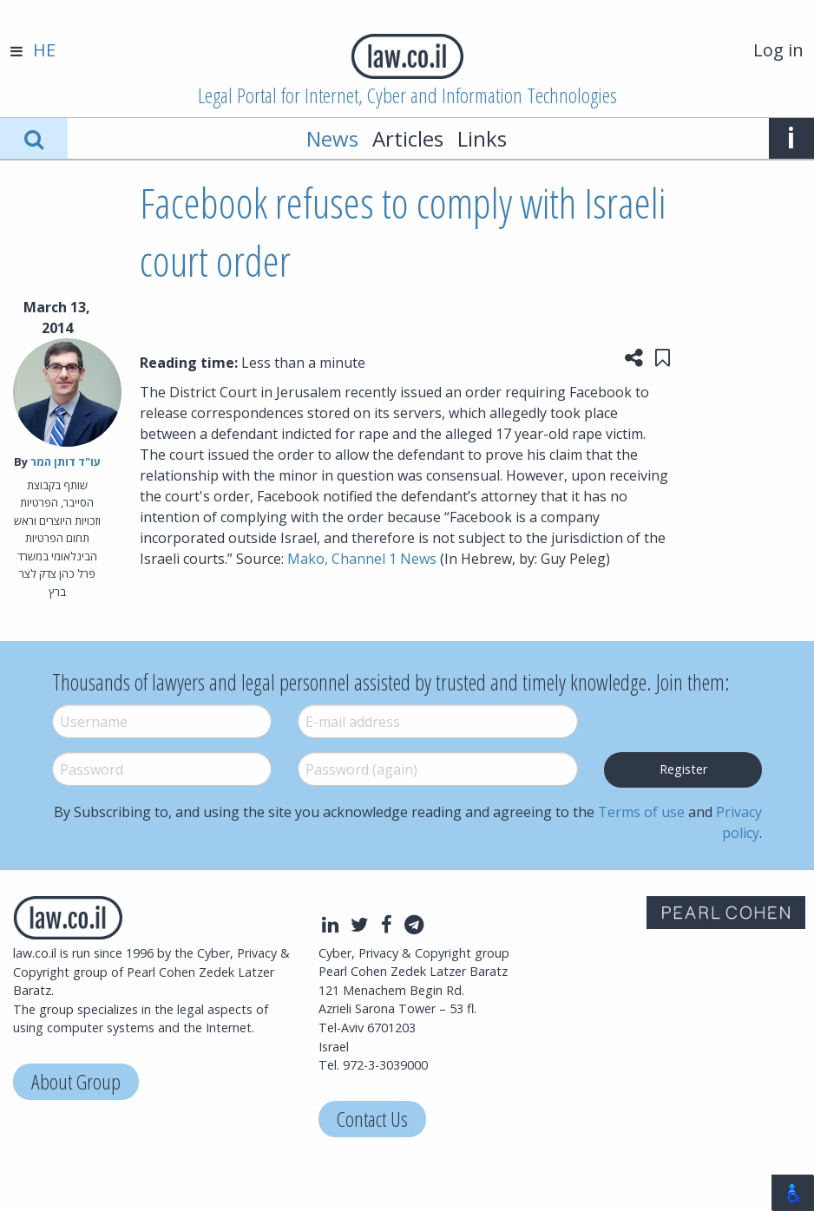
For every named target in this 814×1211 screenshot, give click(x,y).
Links (482, 138)
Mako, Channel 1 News (362, 558)
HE (44, 50)
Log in (778, 50)
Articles (407, 138)
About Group (76, 1081)
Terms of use (641, 812)
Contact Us (372, 1118)
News (332, 138)
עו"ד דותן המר (65, 461)
